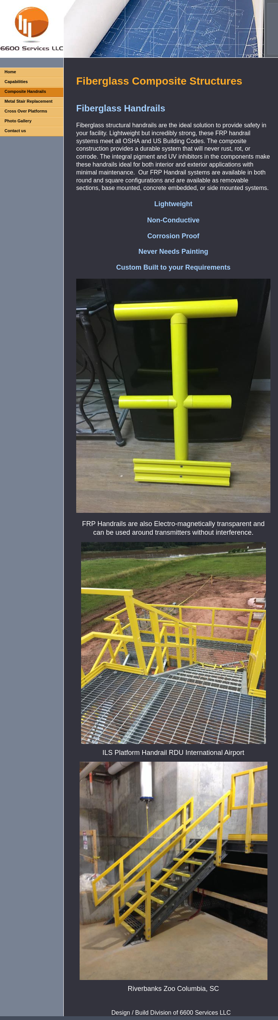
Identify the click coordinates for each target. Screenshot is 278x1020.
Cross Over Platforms (26, 111)
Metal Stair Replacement (28, 101)
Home (10, 71)
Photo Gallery (18, 121)
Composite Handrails (25, 91)
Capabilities (16, 81)
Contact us (15, 130)
